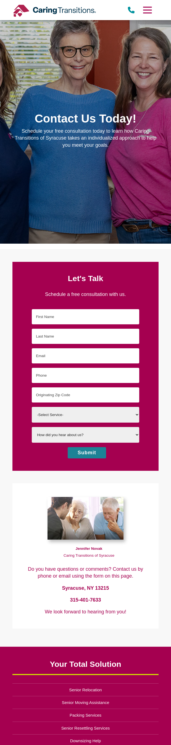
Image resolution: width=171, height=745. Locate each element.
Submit (87, 452)
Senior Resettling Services (85, 728)
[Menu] (147, 10)
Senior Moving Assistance (85, 702)
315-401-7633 (85, 600)
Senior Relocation (85, 689)
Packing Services (85, 715)
